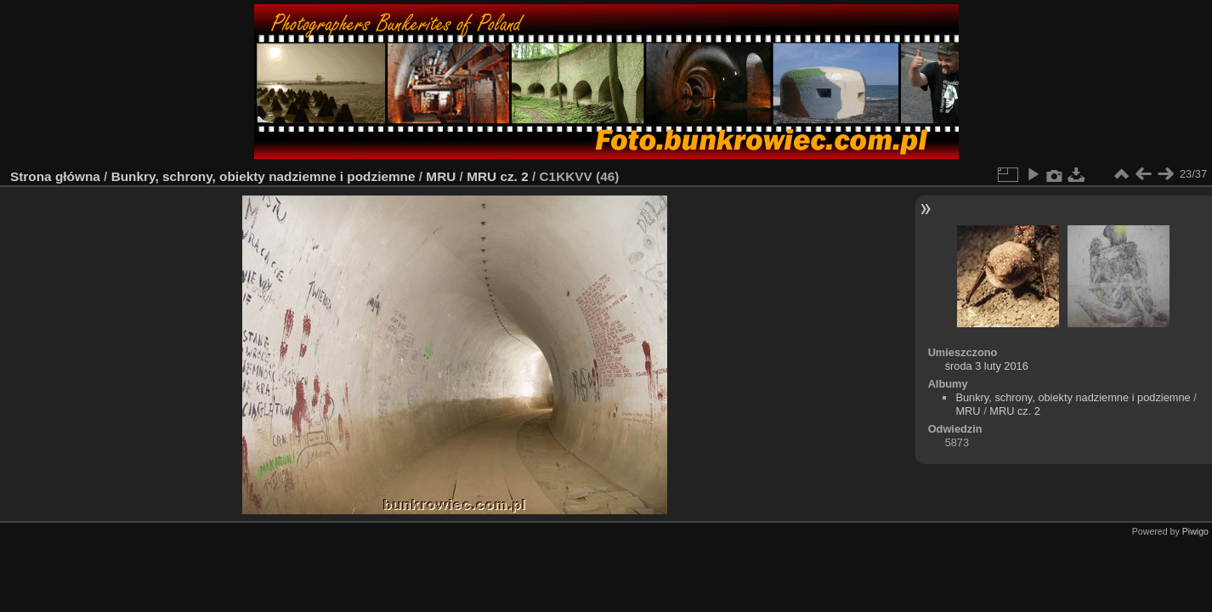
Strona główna (55, 176)
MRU (441, 176)
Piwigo (1195, 531)
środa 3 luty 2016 (986, 366)
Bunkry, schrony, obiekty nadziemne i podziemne (263, 176)
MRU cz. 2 (498, 176)
